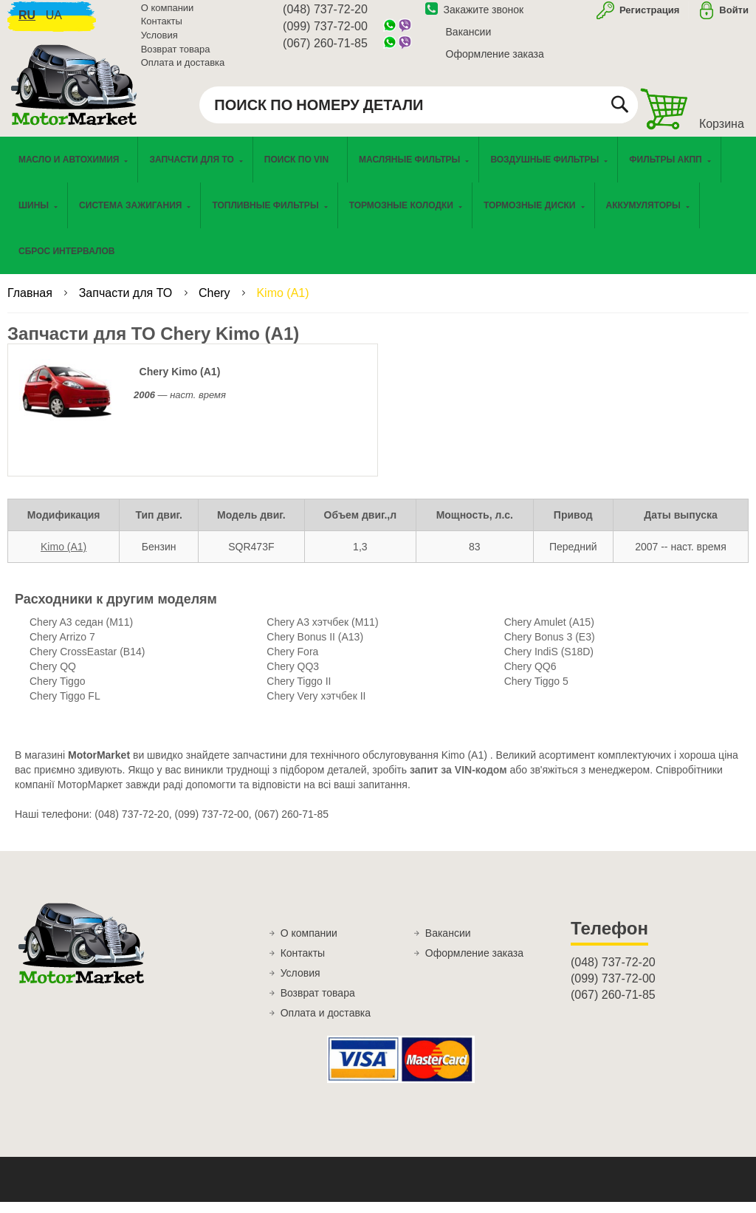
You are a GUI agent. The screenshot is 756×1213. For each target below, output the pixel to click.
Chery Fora (292, 663)
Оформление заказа (495, 61)
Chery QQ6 (530, 677)
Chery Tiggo (57, 692)
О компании (167, 15)
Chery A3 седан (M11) (81, 633)
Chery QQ (53, 677)
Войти (734, 17)
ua (54, 22)
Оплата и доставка (183, 69)
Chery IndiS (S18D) (549, 663)
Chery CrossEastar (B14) (87, 663)
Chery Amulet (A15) (549, 633)
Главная (31, 304)
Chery (216, 304)
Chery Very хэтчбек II (316, 707)
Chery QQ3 (293, 677)
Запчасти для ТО (127, 304)
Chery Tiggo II (299, 692)
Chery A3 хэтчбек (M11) (322, 633)
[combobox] (418, 112)
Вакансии (469, 39)
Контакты (161, 29)
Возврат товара (175, 56)
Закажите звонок (474, 17)
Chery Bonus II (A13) (315, 648)
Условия (159, 42)
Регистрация (647, 17)
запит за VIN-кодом (458, 781)
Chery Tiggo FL (65, 707)
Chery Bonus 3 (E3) (549, 648)
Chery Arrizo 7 (62, 648)
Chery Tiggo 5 (536, 692)
